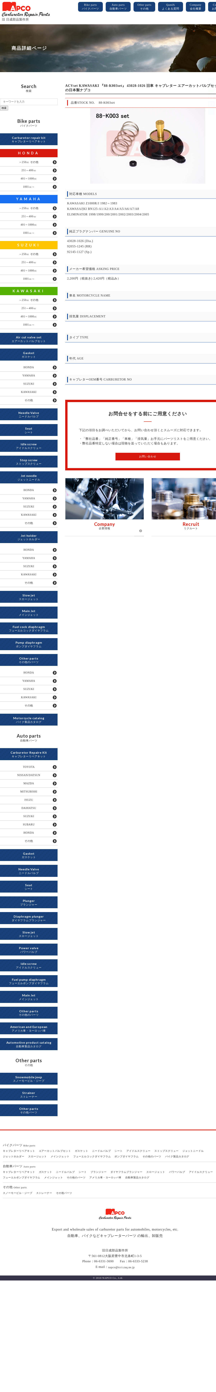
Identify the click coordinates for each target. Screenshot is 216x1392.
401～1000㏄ (29, 183)
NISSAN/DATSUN (29, 847)
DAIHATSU (28, 885)
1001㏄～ (28, 192)
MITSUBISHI (28, 866)
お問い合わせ (147, 456)
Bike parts (90, 7)
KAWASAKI (29, 306)
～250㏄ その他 (29, 164)
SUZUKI (28, 256)
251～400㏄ (28, 174)
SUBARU (29, 903)
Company (195, 7)
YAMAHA (29, 205)
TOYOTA (28, 838)
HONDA (29, 155)
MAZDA (29, 856)
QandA (170, 7)
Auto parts (118, 7)
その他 (29, 429)
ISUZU (29, 875)
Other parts (144, 7)
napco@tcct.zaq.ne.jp (121, 1378)
